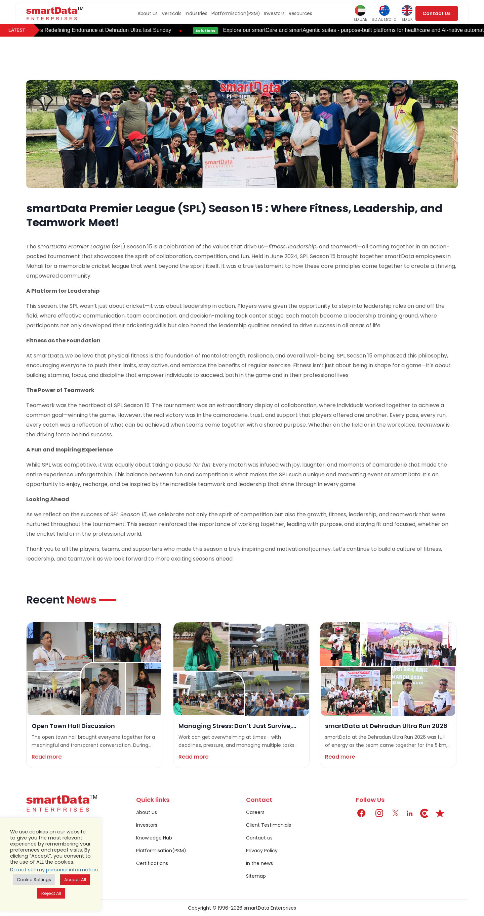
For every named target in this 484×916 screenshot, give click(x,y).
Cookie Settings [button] (34, 879)
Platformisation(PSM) (235, 13)
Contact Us (436, 13)
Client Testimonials (268, 825)
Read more (47, 757)
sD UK (407, 13)
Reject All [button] (51, 893)
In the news (259, 863)
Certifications (152, 863)
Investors (274, 13)
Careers (255, 812)
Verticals (171, 13)
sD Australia (384, 13)
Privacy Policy (262, 850)
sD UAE (360, 13)
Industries (196, 13)
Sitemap (256, 876)
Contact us (259, 837)
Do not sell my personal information (54, 869)
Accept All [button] (75, 879)
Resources (300, 13)
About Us (147, 13)
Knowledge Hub (154, 837)
